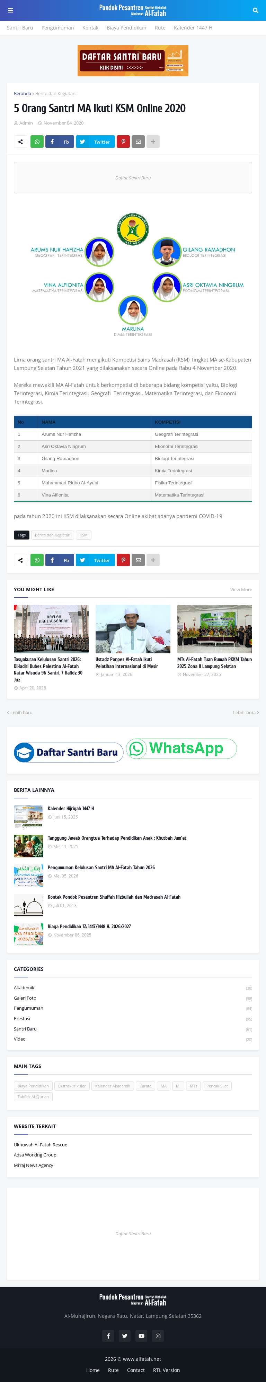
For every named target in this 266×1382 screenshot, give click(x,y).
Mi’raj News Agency (33, 1165)
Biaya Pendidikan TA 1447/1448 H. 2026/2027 (89, 927)
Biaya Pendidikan (127, 27)
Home (93, 1370)
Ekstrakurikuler (72, 1085)
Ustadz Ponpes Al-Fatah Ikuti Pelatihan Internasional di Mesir (127, 662)
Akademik (133, 988)
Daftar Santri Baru (133, 178)
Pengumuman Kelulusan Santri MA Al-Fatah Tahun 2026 (101, 868)
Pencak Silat (217, 1085)
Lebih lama (244, 712)
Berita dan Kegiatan (55, 93)
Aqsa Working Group (35, 1155)
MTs (193, 1085)
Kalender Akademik (112, 1085)
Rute (160, 27)
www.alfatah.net (142, 1359)
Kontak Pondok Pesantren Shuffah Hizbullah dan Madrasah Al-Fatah (114, 897)
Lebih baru (21, 712)
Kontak (90, 27)
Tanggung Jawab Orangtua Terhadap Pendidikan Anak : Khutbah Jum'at (117, 838)
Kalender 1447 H (193, 27)
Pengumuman (58, 27)
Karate (145, 1085)
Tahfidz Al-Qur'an (33, 1096)
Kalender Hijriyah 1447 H (71, 809)
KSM (84, 534)
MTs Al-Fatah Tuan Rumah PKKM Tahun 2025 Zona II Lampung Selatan (214, 662)
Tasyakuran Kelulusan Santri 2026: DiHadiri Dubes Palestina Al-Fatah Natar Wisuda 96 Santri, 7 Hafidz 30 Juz (48, 669)
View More (241, 589)
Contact (136, 1370)
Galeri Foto (133, 998)
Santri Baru (20, 27)
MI (178, 1085)
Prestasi (133, 1019)
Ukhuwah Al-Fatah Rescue (40, 1145)
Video (133, 1039)
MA (164, 1085)
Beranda (22, 93)
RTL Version (166, 1370)
